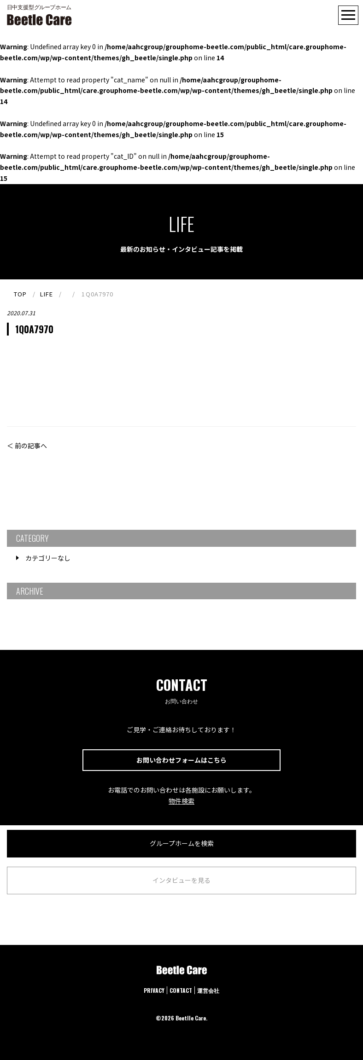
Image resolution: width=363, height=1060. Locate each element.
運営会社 (208, 990)
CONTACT (181, 990)
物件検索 (181, 800)
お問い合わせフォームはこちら (181, 760)
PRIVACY (154, 990)
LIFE (46, 294)
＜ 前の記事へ (27, 445)
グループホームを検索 (182, 843)
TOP (20, 294)
